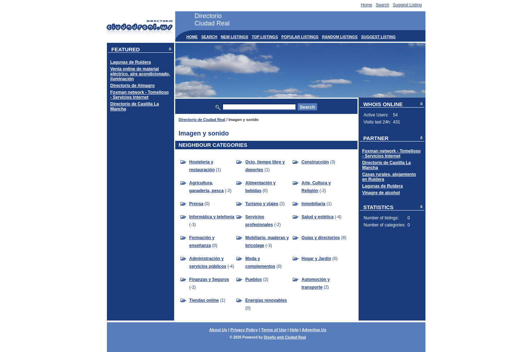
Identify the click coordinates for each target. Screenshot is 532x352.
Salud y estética (318, 216)
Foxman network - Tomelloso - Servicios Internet (139, 95)
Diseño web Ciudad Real (285, 337)
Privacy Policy (244, 330)
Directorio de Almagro (132, 85)
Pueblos (253, 279)
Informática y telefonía (211, 216)
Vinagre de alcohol (381, 192)
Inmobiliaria (313, 203)
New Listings (234, 37)
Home (366, 4)
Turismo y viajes (261, 203)
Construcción (315, 162)
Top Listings (265, 37)
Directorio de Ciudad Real (202, 119)
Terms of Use (273, 330)
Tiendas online (204, 300)
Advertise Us (314, 330)
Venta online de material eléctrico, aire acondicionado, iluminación (140, 74)
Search (382, 4)
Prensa (196, 203)
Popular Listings (300, 37)
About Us (218, 330)
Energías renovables (266, 300)
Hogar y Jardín (316, 258)
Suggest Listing (407, 4)
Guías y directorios (321, 237)
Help (294, 330)
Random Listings (340, 37)
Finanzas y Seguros (209, 279)
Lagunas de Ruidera (130, 62)
